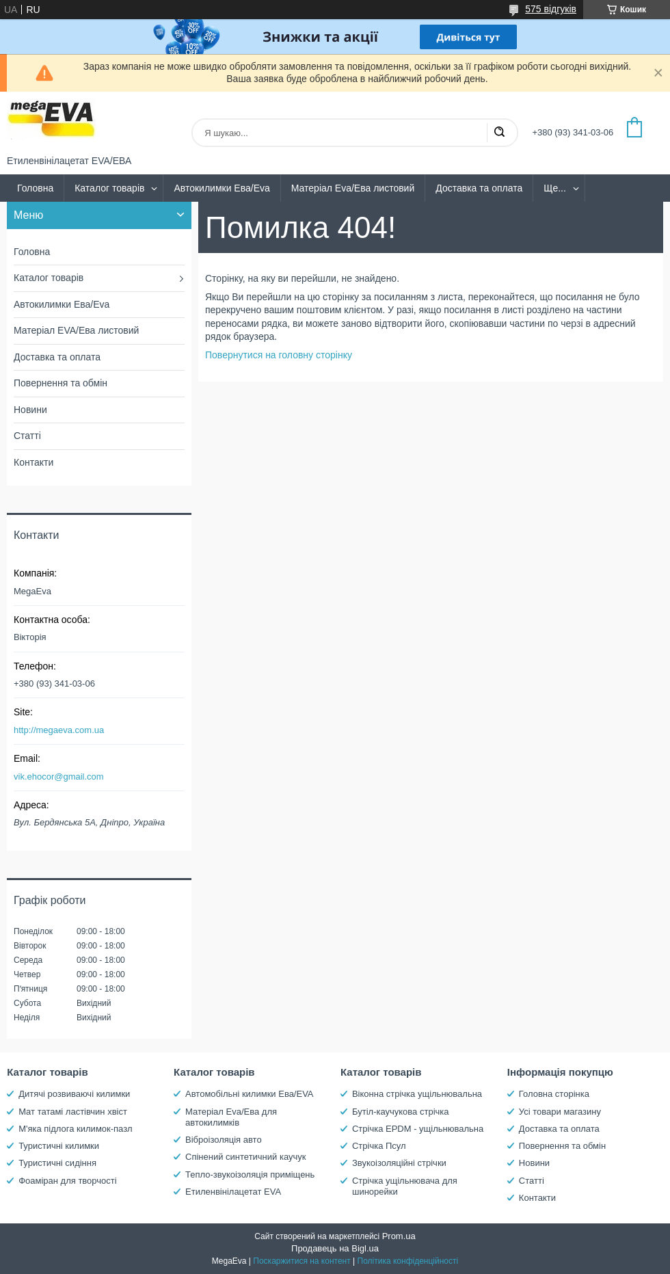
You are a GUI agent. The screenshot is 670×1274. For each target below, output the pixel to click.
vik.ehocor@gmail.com (59, 776)
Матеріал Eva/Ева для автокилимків (231, 1117)
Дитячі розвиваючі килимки (74, 1094)
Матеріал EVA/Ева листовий (76, 330)
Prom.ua (399, 1236)
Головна (35, 188)
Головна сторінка (554, 1094)
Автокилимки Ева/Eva (221, 188)
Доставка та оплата (479, 188)
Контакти (33, 462)
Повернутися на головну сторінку (278, 354)
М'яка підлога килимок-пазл (75, 1129)
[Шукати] (499, 132)
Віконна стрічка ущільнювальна (417, 1094)
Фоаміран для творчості (67, 1181)
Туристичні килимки (58, 1146)
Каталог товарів (109, 188)
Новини (30, 409)
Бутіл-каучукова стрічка (400, 1111)
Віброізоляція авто (223, 1139)
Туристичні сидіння (57, 1163)
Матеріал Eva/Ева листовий (353, 188)
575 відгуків (550, 8)
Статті (27, 435)
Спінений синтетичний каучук (245, 1157)
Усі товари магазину (560, 1111)
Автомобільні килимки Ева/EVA (249, 1094)
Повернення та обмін (60, 382)
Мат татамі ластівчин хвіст (72, 1111)
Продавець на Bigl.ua (335, 1248)
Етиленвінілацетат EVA (233, 1191)
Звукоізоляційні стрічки (399, 1163)
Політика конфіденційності (408, 1261)
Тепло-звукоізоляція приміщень (249, 1174)
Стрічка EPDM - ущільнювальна (417, 1129)
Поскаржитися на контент (301, 1261)
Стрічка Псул (379, 1146)
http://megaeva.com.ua (59, 730)
